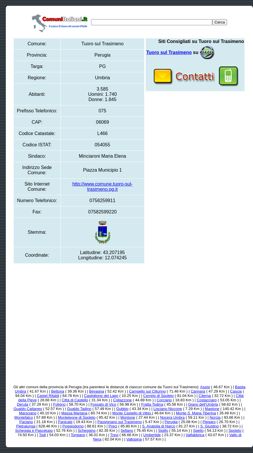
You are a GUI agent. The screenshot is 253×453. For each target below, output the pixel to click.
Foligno (59, 404)
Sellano (126, 430)
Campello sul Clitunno (147, 391)
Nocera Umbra (172, 417)
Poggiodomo (72, 426)
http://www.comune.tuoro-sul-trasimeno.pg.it (102, 186)
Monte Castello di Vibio (132, 413)
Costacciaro (207, 400)
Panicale (65, 422)
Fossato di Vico (103, 404)
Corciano (164, 400)
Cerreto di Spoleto (158, 395)
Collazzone (122, 400)
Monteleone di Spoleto (76, 417)
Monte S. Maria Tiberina (196, 413)
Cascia (236, 391)
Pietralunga (25, 426)
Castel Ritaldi (48, 395)
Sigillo (163, 430)
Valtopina (134, 439)
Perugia (171, 422)
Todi (42, 435)
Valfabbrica (195, 435)
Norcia (215, 417)
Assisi (205, 387)
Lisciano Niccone (168, 409)
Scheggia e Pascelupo (34, 430)
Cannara (198, 391)
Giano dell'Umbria (203, 404)
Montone (127, 417)
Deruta (22, 404)
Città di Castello (75, 400)
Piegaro (208, 422)
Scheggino (86, 430)
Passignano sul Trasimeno (119, 422)
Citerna (205, 395)
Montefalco (24, 417)
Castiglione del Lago (101, 395)
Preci (112, 426)
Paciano (26, 422)
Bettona (57, 391)
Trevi (114, 435)
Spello (198, 430)
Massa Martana (74, 413)
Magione (212, 409)
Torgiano (78, 435)
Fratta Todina (152, 404)
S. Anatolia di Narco (158, 426)
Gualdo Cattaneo (27, 409)
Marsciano (27, 413)
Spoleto (235, 430)
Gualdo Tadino (79, 409)
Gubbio (122, 409)
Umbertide (152, 435)
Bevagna (96, 391)
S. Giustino (209, 426)
